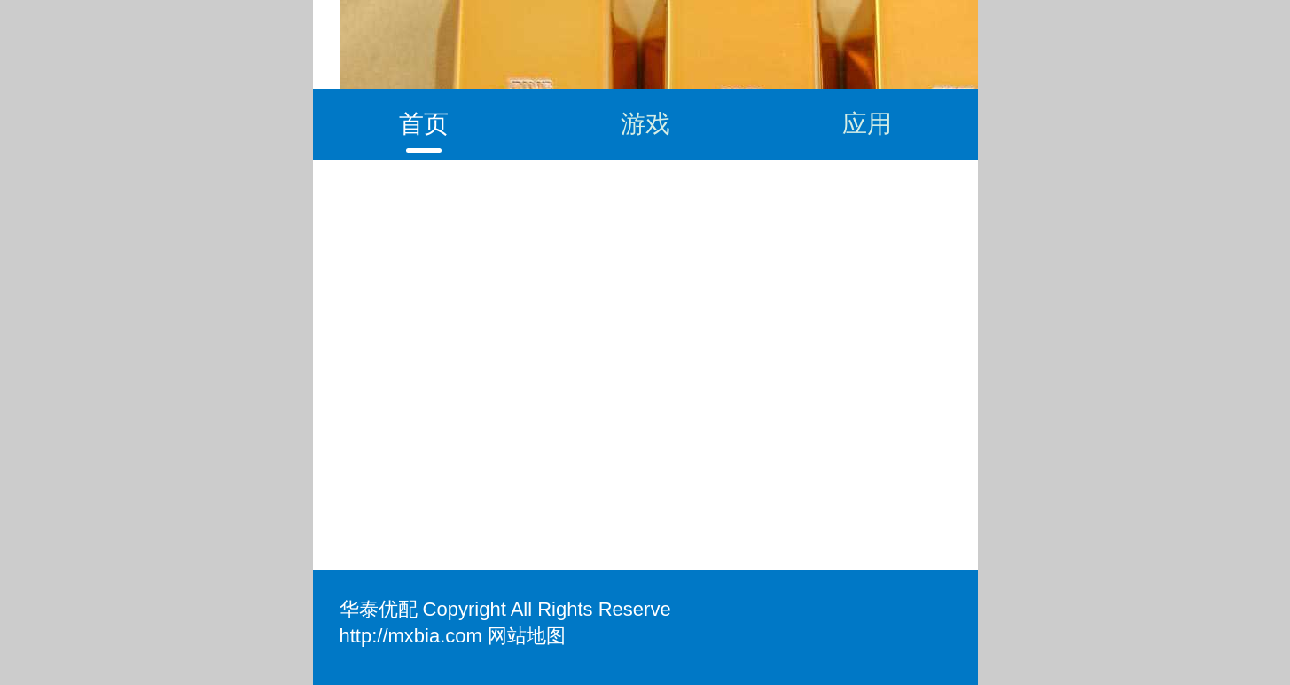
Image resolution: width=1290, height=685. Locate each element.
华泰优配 (379, 609)
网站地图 (527, 636)
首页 (424, 124)
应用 (867, 124)
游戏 (645, 124)
